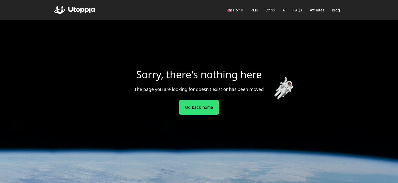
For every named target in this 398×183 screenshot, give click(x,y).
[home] (74, 10)
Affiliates (317, 10)
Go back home (199, 107)
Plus (254, 10)
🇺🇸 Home (235, 10)
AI (284, 10)
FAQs (297, 10)
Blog (336, 10)
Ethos (270, 10)
